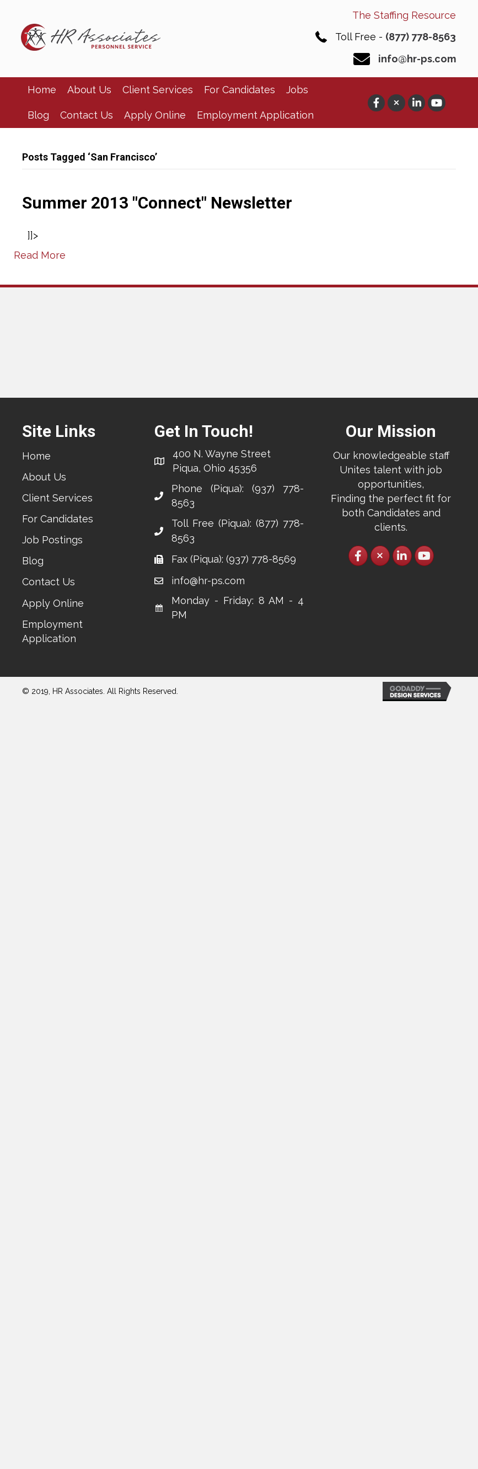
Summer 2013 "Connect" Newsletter (157, 202)
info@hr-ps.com (417, 59)
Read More (40, 255)
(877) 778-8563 (420, 36)
